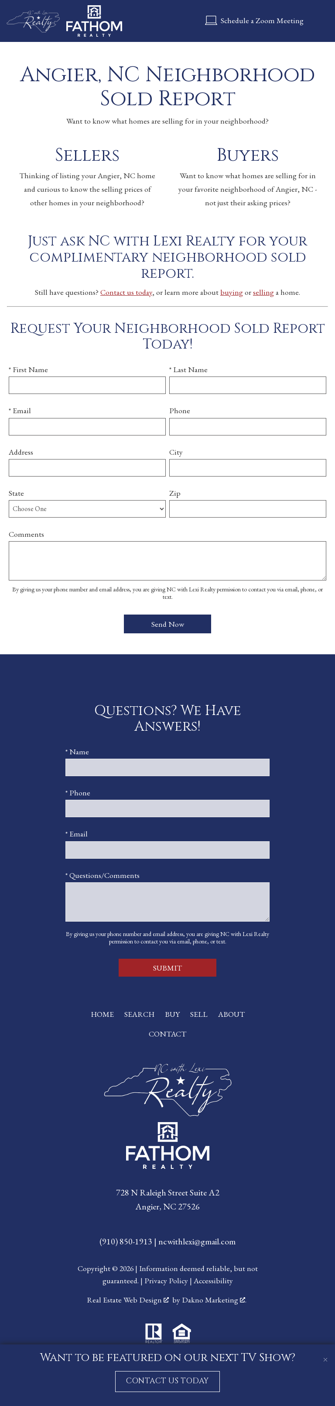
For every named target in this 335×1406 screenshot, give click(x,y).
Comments (26, 534)
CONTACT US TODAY (167, 1381)
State (16, 493)
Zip (175, 493)
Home (102, 1014)
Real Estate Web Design (128, 1300)
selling (263, 292)
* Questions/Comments (102, 875)
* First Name (28, 369)
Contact (167, 1034)
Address (21, 452)
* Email (20, 410)
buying (231, 292)
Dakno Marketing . (214, 1300)
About (231, 1014)
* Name (77, 751)
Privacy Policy (166, 1280)
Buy (172, 1014)
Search (139, 1014)
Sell (199, 1014)
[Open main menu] (319, 20)
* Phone (77, 793)
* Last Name (188, 369)
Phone (179, 410)
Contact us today (126, 292)
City (176, 452)
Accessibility (213, 1280)
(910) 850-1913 (126, 1241)
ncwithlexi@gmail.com (197, 1241)
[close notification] (325, 1354)
